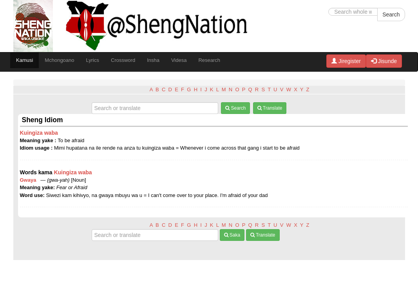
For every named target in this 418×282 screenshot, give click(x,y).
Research (209, 60)
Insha (153, 60)
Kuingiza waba (39, 133)
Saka (232, 235)
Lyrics (92, 60)
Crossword (123, 60)
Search (391, 14)
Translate (269, 108)
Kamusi (24, 60)
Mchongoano (59, 60)
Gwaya (29, 180)
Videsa (179, 60)
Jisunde (384, 61)
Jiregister (346, 61)
